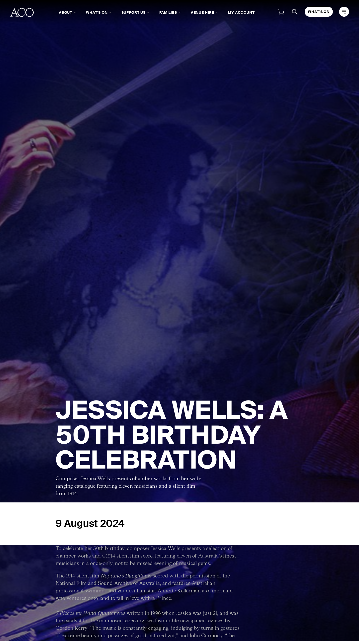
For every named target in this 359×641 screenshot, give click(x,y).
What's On (97, 12)
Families (168, 12)
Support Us (133, 12)
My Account (241, 12)
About (65, 12)
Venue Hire (202, 12)
